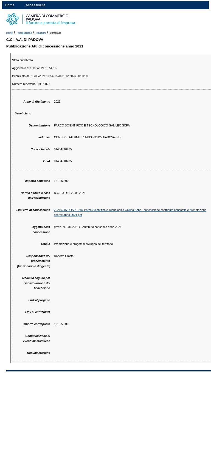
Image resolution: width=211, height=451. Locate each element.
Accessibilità (36, 5)
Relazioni (41, 33)
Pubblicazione (24, 33)
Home (10, 5)
